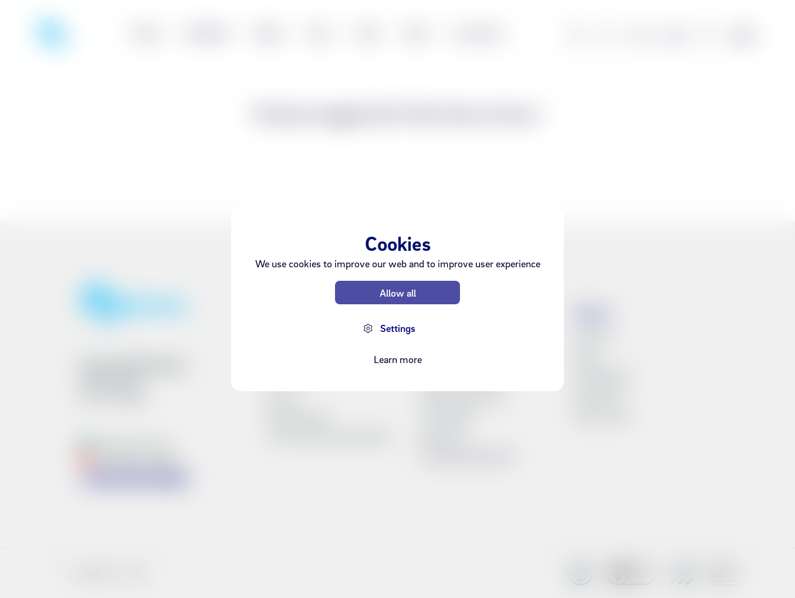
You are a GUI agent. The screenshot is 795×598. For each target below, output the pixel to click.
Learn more (398, 359)
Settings (397, 328)
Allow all (398, 293)
